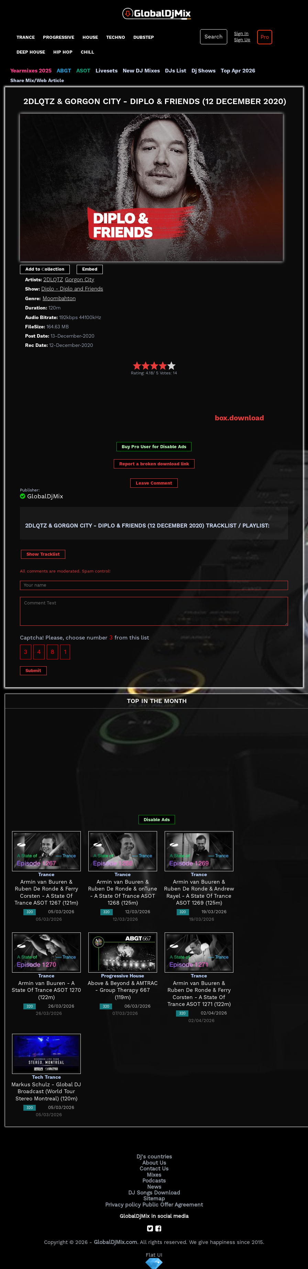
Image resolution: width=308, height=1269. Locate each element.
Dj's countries (154, 1156)
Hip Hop (63, 52)
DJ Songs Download (154, 1191)
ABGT (63, 71)
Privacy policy (124, 1203)
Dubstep (143, 37)
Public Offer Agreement (172, 1203)
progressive (58, 37)
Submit (33, 669)
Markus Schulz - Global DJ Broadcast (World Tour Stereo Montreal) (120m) (46, 1091)
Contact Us (154, 1168)
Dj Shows (200, 71)
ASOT (82, 71)
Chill (87, 52)
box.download (240, 417)
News (154, 1185)
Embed (89, 269)
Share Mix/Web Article (37, 80)
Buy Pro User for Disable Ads (154, 446)
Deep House (30, 52)
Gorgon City (79, 279)
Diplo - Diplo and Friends (72, 289)
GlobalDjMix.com (115, 1240)
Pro (263, 37)
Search (213, 37)
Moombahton (59, 298)
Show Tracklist (43, 553)
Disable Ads (157, 819)
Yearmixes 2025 (30, 71)
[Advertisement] (145, 394)
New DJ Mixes (139, 71)
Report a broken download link (154, 463)
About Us (154, 1162)
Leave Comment (154, 482)
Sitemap (154, 1197)
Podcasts (154, 1179)
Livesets (105, 71)
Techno (115, 37)
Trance (25, 37)
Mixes (154, 1173)
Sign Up (241, 39)
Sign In (240, 33)
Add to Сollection (44, 269)
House (90, 37)
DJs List (172, 71)
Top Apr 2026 (233, 71)
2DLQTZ (53, 279)
